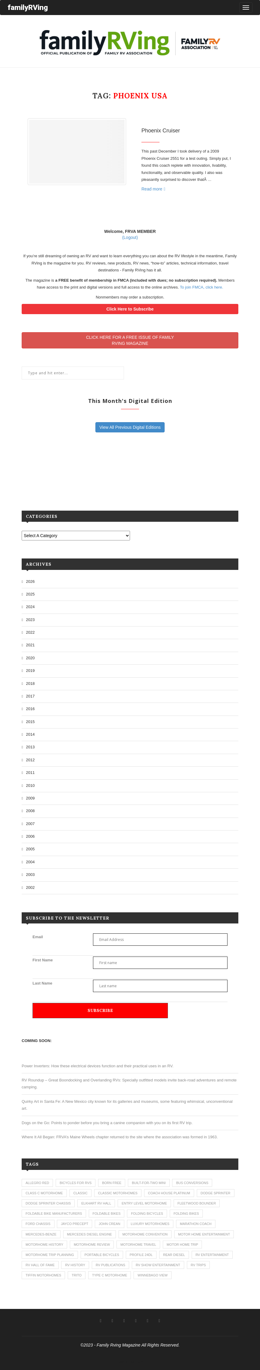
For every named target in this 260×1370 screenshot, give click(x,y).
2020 (30, 658)
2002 (30, 887)
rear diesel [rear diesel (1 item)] (174, 1255)
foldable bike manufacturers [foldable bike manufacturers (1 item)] (54, 1213)
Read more (153, 189)
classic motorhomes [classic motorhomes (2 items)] (118, 1193)
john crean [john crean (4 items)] (109, 1224)
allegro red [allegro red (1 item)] (37, 1183)
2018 (30, 683)
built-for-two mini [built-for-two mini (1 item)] (149, 1183)
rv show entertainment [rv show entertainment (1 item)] (158, 1265)
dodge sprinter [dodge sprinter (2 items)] (216, 1193)
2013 (30, 747)
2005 (30, 849)
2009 (30, 798)
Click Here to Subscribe (129, 309)
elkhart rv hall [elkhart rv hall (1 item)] (96, 1203)
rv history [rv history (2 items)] (75, 1265)
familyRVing (28, 7)
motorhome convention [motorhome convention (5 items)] (145, 1234)
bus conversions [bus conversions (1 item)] (192, 1183)
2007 (30, 823)
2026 (30, 581)
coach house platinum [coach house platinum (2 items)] (169, 1193)
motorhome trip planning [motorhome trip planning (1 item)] (50, 1255)
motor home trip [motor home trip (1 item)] (182, 1244)
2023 (30, 619)
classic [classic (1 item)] (80, 1193)
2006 (30, 836)
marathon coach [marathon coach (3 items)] (196, 1224)
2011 (30, 772)
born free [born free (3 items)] (111, 1183)
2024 (30, 607)
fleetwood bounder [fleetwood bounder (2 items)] (197, 1203)
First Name (42, 960)
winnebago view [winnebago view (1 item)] (153, 1275)
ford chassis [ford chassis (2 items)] (38, 1224)
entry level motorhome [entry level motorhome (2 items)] (144, 1203)
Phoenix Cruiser (160, 131)
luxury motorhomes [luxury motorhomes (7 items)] (150, 1224)
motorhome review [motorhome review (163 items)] (92, 1244)
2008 (30, 811)
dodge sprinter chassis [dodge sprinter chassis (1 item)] (48, 1203)
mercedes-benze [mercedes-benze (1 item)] (41, 1234)
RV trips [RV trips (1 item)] (198, 1265)
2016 (30, 709)
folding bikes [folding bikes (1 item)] (186, 1213)
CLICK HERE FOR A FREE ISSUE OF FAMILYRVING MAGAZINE (130, 340)
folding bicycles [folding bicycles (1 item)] (147, 1213)
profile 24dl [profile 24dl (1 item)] (141, 1255)
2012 (30, 760)
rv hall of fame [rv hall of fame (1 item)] (40, 1265)
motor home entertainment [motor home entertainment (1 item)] (204, 1234)
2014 (30, 734)
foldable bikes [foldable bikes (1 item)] (107, 1213)
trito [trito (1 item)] (77, 1275)
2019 (30, 670)
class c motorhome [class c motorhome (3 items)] (44, 1193)
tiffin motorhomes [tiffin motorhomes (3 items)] (43, 1275)
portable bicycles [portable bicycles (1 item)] (102, 1255)
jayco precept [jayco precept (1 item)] (74, 1224)
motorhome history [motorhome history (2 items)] (44, 1244)
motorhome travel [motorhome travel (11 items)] (138, 1244)
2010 (30, 785)
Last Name (42, 983)
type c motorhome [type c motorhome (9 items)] (109, 1275)
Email (37, 937)
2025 (30, 594)
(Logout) (130, 237)
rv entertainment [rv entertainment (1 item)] (212, 1255)
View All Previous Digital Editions (130, 427)
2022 (30, 632)
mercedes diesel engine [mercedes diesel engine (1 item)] (89, 1234)
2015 (30, 721)
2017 (30, 696)
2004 (30, 862)
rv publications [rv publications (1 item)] (110, 1265)
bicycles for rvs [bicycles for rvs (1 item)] (75, 1183)
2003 (30, 874)
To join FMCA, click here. (201, 287)
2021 (30, 645)
